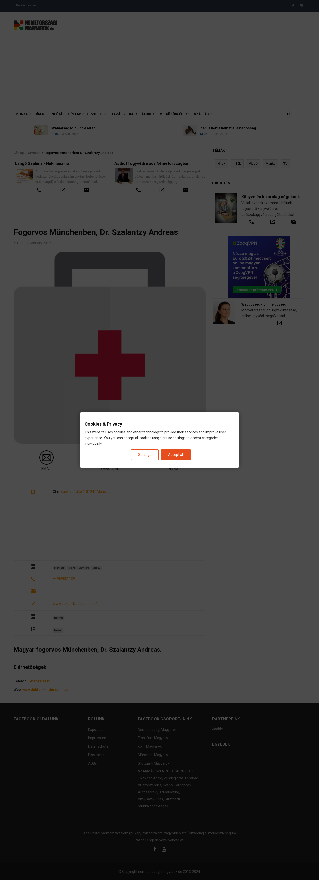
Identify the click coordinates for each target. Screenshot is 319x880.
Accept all (176, 455)
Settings (144, 455)
